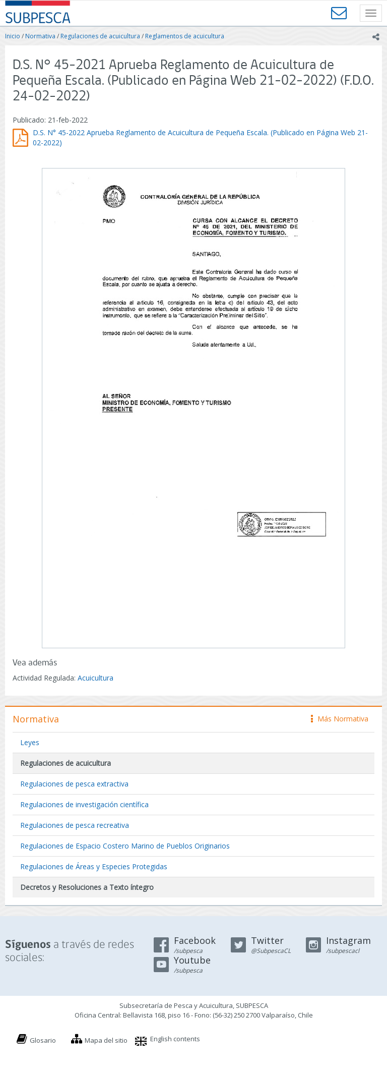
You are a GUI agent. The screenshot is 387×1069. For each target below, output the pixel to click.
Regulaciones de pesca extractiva (74, 784)
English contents (175, 1038)
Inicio (12, 36)
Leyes (29, 742)
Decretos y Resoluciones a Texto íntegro (87, 887)
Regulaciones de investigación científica (84, 804)
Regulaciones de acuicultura (100, 36)
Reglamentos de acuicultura (184, 36)
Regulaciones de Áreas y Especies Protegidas (93, 866)
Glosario (43, 1040)
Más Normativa (339, 718)
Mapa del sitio (106, 1040)
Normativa (40, 36)
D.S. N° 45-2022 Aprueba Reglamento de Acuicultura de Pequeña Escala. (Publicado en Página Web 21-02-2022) (200, 137)
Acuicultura (95, 678)
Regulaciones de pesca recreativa (74, 825)
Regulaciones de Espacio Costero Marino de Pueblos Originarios (125, 846)
